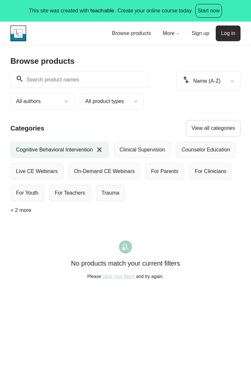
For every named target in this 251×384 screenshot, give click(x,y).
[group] (125, 171)
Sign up (200, 33)
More (171, 33)
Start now (209, 10)
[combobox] (42, 101)
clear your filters (119, 276)
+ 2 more (20, 210)
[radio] (59, 150)
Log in (228, 33)
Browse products (131, 33)
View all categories (213, 128)
